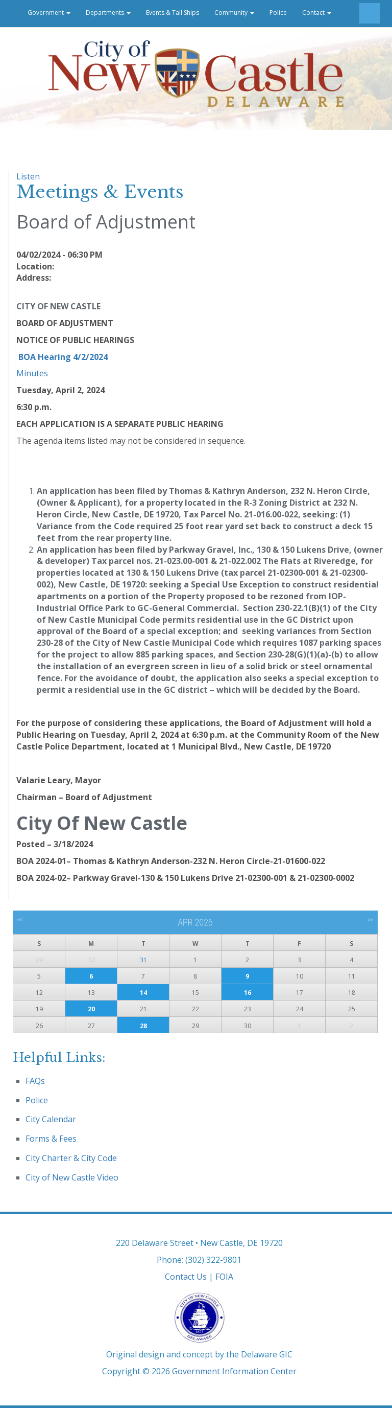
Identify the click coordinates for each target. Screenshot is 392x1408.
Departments (108, 12)
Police (278, 12)
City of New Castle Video (72, 1177)
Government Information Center (234, 1371)
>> (370, 919)
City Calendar (51, 1119)
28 (143, 1025)
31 (143, 960)
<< (20, 919)
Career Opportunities (43, 39)
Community (234, 12)
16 (247, 992)
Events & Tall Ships (172, 12)
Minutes (32, 373)
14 (143, 992)
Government (49, 12)
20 (91, 1009)
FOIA (224, 1276)
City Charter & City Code (71, 1158)
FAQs (35, 1080)
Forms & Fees (51, 1138)
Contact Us (186, 1276)
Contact (316, 12)
